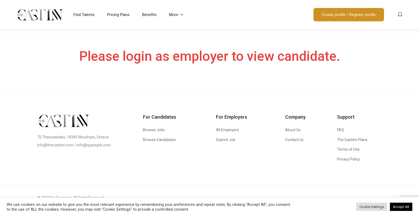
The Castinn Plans (352, 140)
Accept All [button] (401, 207)
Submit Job (225, 140)
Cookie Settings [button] (371, 207)
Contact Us (294, 140)
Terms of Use (348, 149)
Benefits (149, 14)
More (176, 14)
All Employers (227, 130)
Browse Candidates (159, 140)
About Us (293, 130)
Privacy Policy (348, 159)
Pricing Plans (118, 14)
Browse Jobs (154, 130)
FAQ (340, 130)
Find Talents (84, 14)
